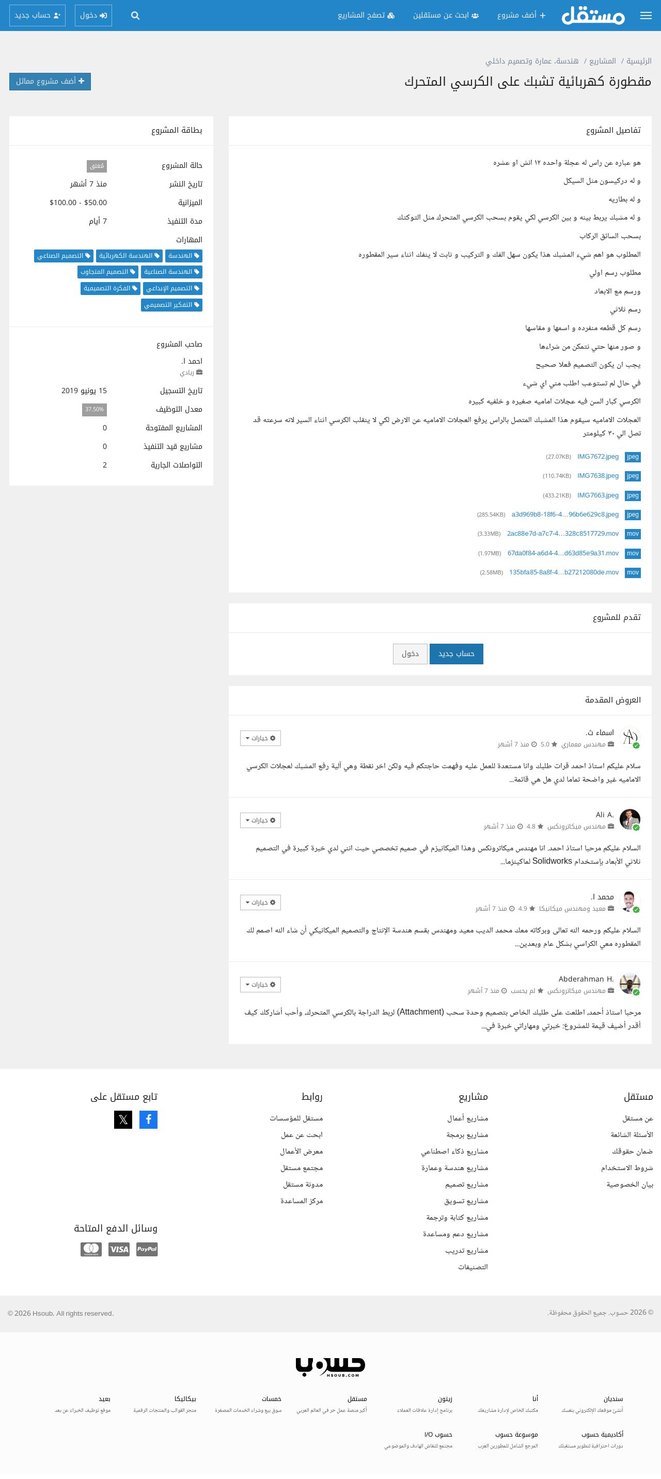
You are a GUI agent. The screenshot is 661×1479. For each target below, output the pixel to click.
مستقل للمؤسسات (296, 1119)
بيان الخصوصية (629, 1185)
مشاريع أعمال (467, 1119)
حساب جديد (456, 654)
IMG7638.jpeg (598, 476)
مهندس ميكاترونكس (576, 826)
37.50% (94, 410)
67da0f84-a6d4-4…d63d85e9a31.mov (563, 553)
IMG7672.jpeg (598, 457)
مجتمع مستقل (301, 1168)
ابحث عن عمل (302, 1135)
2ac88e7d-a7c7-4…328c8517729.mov (563, 534)
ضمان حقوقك (632, 1152)
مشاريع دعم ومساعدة (455, 1234)
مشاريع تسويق (466, 1201)
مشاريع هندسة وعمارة (454, 1168)
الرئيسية (639, 61)
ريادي (187, 372)
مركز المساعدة (301, 1201)
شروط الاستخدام (627, 1168)
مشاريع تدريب (466, 1251)
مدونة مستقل (303, 1185)
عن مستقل (637, 1119)
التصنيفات (473, 1267)
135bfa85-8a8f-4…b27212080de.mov (564, 573)
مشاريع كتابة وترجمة (457, 1218)
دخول (410, 654)
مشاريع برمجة (467, 1135)
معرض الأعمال (301, 1152)
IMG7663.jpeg (598, 496)
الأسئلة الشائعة (631, 1135)
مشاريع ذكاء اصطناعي (454, 1152)
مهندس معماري (583, 744)
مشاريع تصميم (466, 1185)
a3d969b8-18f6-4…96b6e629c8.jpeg (565, 515)
